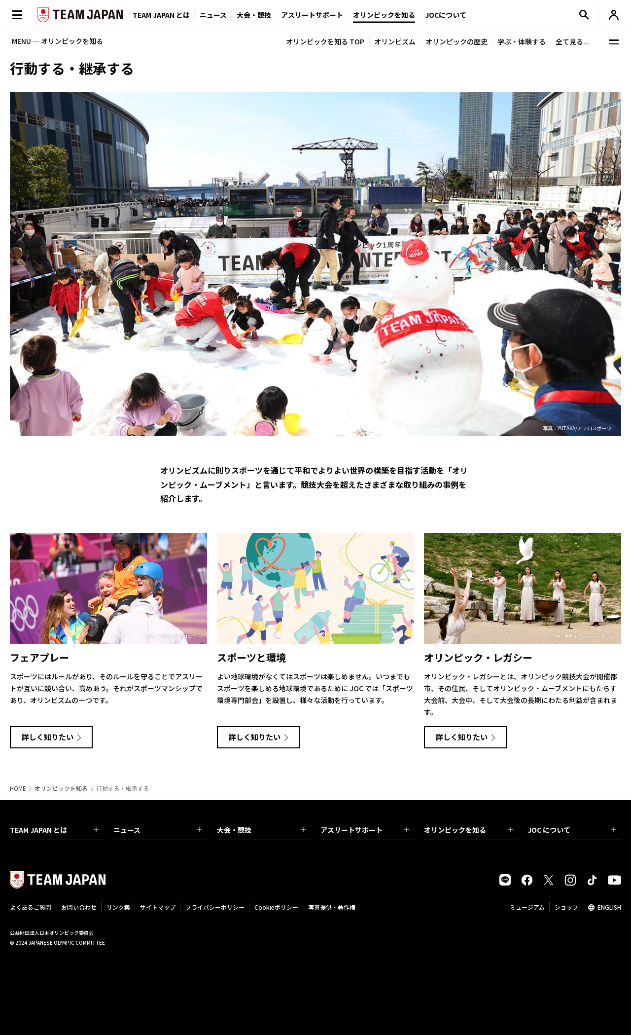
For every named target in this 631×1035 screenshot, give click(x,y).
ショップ (566, 907)
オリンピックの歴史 (456, 41)
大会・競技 (261, 830)
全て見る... (572, 41)
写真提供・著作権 (331, 907)
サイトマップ (157, 907)
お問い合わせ (79, 907)
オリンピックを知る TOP (325, 41)
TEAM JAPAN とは (54, 830)
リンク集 (118, 907)
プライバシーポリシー (215, 907)
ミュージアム (527, 907)
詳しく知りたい (47, 737)
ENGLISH (609, 907)
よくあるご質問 (30, 907)
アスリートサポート (312, 15)
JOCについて (445, 15)
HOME (18, 788)
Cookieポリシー (276, 907)
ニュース (213, 15)
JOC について (571, 830)
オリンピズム (395, 41)
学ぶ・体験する (521, 41)
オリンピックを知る (384, 15)
